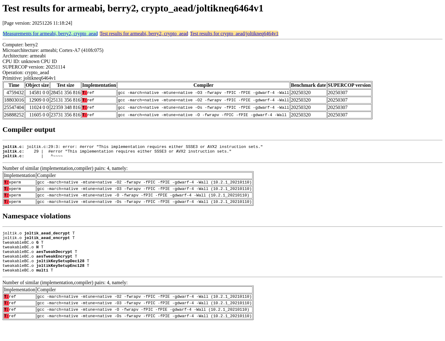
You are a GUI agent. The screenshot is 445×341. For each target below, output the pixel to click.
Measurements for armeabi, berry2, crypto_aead (50, 33)
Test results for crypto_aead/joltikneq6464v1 (234, 33)
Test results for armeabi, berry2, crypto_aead (144, 33)
